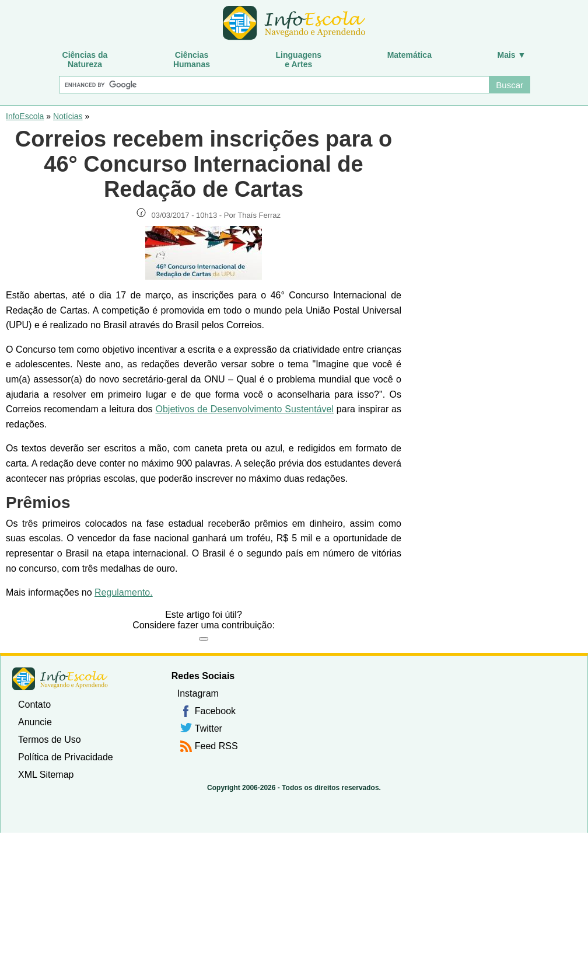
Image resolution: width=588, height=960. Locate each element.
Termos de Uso (49, 740)
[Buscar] (274, 84)
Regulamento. (123, 592)
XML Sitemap (46, 775)
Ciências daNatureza (85, 59)
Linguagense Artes (299, 59)
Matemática (409, 55)
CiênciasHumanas (191, 59)
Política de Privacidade (65, 757)
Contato (34, 704)
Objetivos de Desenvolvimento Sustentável (245, 409)
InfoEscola (25, 116)
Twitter (208, 728)
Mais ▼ (512, 55)
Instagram (198, 693)
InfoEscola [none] (60, 678)
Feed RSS (216, 746)
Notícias (68, 116)
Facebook (215, 711)
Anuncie (35, 722)
